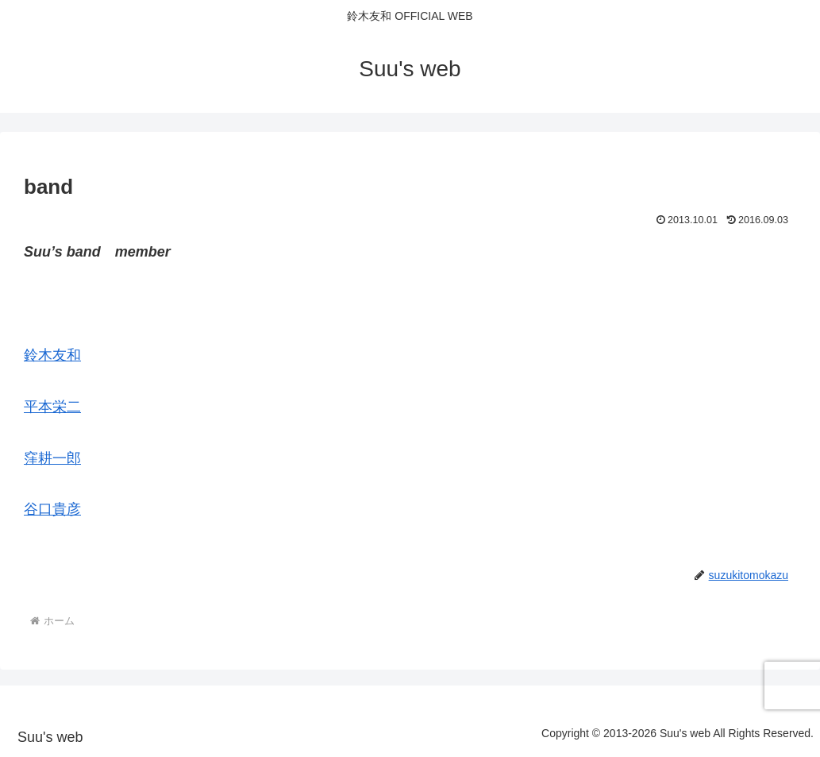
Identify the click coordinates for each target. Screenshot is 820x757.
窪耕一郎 (52, 458)
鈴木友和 (52, 355)
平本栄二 (52, 407)
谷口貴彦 (52, 509)
